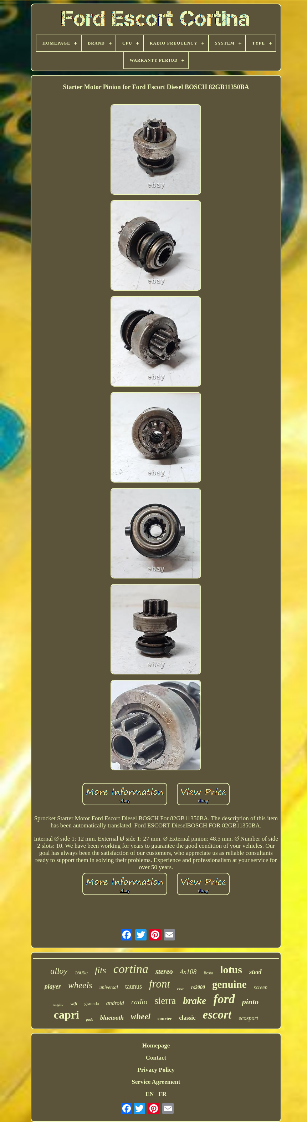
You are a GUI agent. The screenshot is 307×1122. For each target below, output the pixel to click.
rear (180, 988)
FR (162, 1094)
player (53, 986)
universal (108, 987)
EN (149, 1094)
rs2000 (198, 987)
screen (261, 987)
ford (224, 999)
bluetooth (112, 1017)
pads (89, 1019)
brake (194, 1000)
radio (139, 1002)
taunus (133, 986)
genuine (229, 984)
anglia (58, 1004)
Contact (156, 1057)
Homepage (156, 1045)
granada (92, 1003)
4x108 (188, 971)
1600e (81, 972)
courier (165, 1018)
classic (187, 1017)
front (159, 984)
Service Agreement (156, 1081)
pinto (250, 1001)
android (115, 1003)
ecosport (248, 1018)
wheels (80, 985)
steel (255, 971)
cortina (130, 968)
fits (100, 970)
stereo (164, 971)
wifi (74, 1003)
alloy (58, 970)
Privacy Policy (155, 1069)
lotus (231, 969)
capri (66, 1014)
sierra (165, 1000)
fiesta (208, 972)
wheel (140, 1016)
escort (217, 1014)
